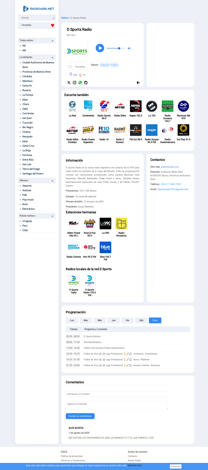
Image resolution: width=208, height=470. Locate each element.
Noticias (26, 190)
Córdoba (27, 76)
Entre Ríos (28, 159)
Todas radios (26, 40)
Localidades (26, 57)
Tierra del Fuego (31, 169)
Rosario (26, 90)
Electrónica (28, 208)
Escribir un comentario (80, 416)
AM (24, 50)
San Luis (26, 164)
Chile (25, 230)
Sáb (141, 320)
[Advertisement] (127, 7)
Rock (25, 204)
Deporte (26, 185)
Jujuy (25, 99)
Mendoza (27, 81)
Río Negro (27, 127)
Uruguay (27, 221)
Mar (86, 320)
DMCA (64, 451)
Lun (72, 320)
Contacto (132, 456)
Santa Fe (27, 85)
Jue (113, 320)
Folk (24, 195)
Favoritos (39, 25)
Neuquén (27, 136)
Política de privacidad (72, 456)
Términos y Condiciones (73, 460)
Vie (127, 320)
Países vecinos (27, 215)
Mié (100, 320)
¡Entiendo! (176, 466)
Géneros (24, 180)
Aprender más (135, 465)
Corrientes (28, 113)
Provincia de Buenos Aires (36, 71)
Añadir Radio (134, 460)
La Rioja (26, 150)
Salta (25, 108)
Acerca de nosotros (137, 451)
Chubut (26, 132)
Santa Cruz (28, 145)
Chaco (25, 104)
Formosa (27, 155)
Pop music (28, 199)
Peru (25, 225)
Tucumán (27, 122)
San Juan (27, 118)
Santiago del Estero (32, 173)
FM (24, 45)
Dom (155, 320)
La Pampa (27, 94)
